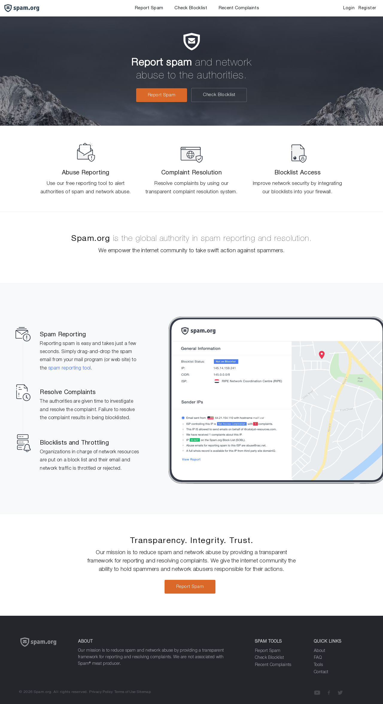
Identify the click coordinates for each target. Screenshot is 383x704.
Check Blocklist (190, 8)
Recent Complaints (239, 8)
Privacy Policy (101, 692)
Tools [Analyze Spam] (318, 665)
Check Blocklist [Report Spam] (269, 658)
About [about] (319, 651)
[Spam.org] (44, 649)
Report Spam (149, 8)
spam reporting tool (69, 368)
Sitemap (144, 692)
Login (349, 8)
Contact (321, 672)
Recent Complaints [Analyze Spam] (273, 665)
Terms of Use (125, 692)
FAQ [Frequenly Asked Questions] (318, 658)
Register (367, 8)
